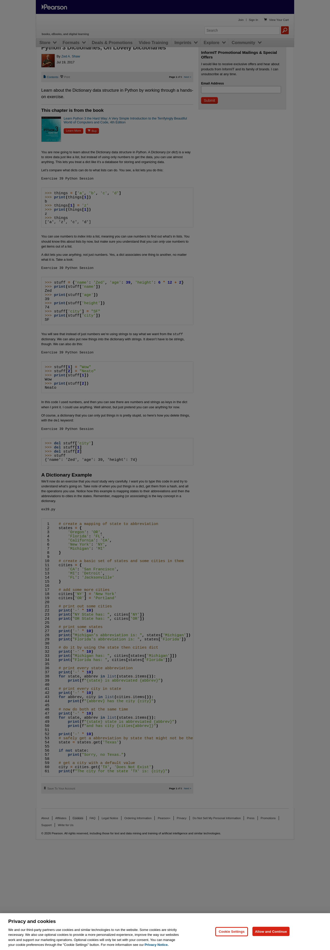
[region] (165, 931)
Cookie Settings (231, 931)
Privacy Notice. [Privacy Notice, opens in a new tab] (157, 945)
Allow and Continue (271, 931)
